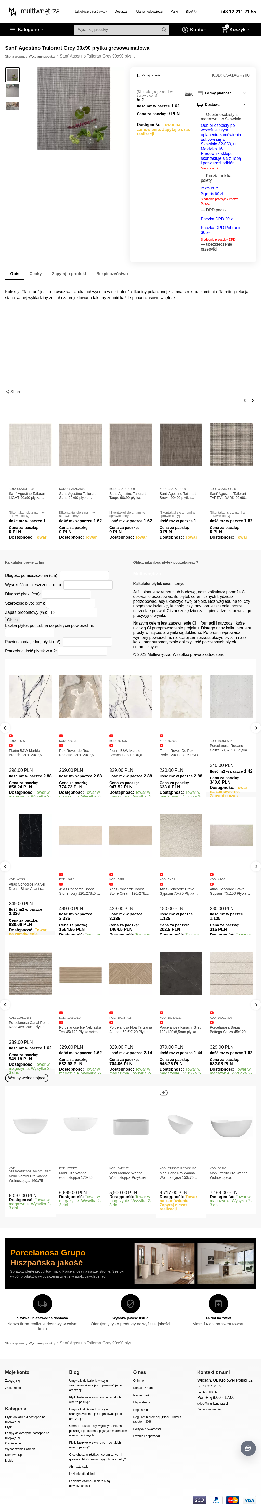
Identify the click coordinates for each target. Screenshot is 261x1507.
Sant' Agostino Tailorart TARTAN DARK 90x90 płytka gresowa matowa (228, 496)
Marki (174, 11)
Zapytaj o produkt (69, 273)
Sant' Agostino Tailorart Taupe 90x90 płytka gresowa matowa (127, 496)
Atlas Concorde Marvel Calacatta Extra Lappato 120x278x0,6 (28, 891)
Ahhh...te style (78, 1466)
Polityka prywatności (147, 1429)
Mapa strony (141, 1402)
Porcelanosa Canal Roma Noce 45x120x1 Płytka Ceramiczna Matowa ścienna (79, 1025)
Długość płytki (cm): (23, 594)
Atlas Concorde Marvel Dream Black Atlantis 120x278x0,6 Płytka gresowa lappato (77, 886)
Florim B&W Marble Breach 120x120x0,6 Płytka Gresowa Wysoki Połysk (128, 753)
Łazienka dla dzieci (82, 1474)
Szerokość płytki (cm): (25, 603)
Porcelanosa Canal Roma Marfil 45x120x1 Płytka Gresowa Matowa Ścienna (30, 1025)
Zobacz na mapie (209, 1409)
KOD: (217, 75)
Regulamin (140, 1410)
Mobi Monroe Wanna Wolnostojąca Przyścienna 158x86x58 (130, 1175)
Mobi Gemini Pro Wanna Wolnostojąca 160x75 (28, 1178)
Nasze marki (141, 1395)
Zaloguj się (12, 1381)
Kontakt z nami (143, 1388)
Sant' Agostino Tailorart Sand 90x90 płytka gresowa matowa (77, 496)
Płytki (8, 1427)
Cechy (36, 273)
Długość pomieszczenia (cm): (31, 575)
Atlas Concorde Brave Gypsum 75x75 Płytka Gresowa (227, 891)
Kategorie (28, 30)
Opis (14, 273)
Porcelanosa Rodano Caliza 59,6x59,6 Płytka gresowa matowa (228, 748)
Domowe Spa (14, 1455)
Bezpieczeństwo (112, 273)
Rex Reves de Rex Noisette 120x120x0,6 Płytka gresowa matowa (78, 753)
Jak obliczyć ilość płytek (91, 11)
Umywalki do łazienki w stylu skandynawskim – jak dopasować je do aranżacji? (95, 1385)
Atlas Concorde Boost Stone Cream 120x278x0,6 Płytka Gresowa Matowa (181, 891)
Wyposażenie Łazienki (20, 1449)
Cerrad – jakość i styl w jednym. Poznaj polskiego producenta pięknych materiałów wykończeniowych (98, 1430)
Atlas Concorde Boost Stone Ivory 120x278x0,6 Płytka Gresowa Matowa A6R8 (129, 891)
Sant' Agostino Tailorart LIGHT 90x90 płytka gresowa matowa (27, 496)
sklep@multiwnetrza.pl (212, 1404)
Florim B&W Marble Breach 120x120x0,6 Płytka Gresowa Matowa (28, 753)
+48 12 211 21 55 (238, 11)
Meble (9, 1461)
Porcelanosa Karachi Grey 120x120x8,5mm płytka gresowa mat (231, 1029)
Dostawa (121, 11)
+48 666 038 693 (208, 1392)
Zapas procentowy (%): (26, 612)
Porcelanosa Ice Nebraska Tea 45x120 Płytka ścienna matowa (130, 1029)
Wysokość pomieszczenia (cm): (33, 585)
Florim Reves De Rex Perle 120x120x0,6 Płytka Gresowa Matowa (180, 753)
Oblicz (12, 620)
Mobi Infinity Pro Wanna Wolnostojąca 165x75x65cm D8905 (228, 1175)
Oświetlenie (13, 1443)
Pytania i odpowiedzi (149, 11)
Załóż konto (13, 1388)
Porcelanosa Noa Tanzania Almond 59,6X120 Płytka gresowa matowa (181, 1029)
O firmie (138, 1381)
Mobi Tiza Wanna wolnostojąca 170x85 (76, 1175)
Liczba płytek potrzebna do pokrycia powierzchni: (49, 625)
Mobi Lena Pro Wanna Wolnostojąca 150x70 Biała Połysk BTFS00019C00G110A (178, 1175)
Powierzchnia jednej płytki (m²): (33, 642)
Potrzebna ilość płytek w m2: (31, 651)
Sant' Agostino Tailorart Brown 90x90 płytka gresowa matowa (178, 496)
